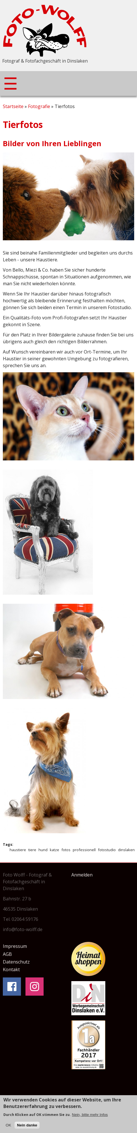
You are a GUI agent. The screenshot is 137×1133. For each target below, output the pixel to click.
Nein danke (27, 1126)
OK (8, 1126)
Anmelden (82, 875)
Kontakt (11, 969)
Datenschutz (16, 962)
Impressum (15, 946)
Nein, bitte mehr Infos (90, 1116)
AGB (7, 954)
